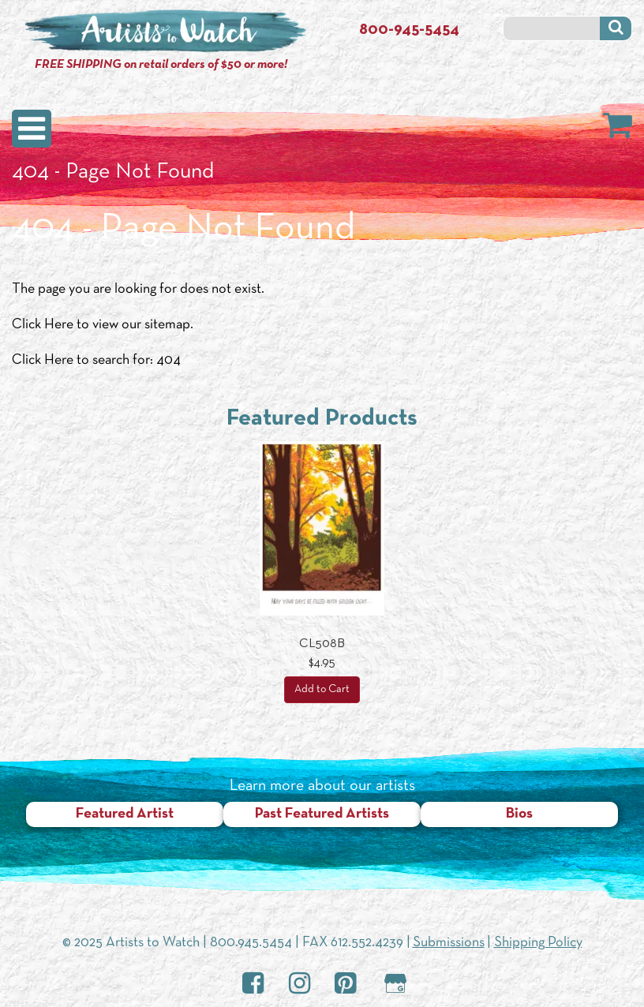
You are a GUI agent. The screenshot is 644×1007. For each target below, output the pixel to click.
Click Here (42, 324)
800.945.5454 (251, 942)
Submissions (449, 942)
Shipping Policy (538, 942)
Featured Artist (125, 814)
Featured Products (322, 418)
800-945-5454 (409, 30)
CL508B (322, 643)
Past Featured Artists (322, 814)
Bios (519, 814)
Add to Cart (322, 689)
